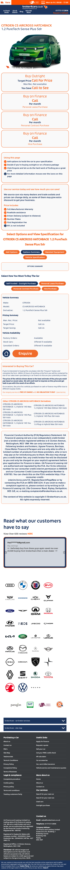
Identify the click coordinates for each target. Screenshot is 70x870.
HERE (30, 533)
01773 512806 (62, 10)
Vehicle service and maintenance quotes (51, 768)
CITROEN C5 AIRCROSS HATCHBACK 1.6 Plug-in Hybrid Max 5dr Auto (49, 423)
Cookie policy (9, 783)
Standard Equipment (54, 252)
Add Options (11, 252)
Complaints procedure (12, 779)
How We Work (28, 12)
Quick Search (15, 12)
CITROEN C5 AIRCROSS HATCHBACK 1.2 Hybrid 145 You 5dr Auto (17, 423)
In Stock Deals (6, 12)
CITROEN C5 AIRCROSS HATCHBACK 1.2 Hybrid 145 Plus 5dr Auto (17, 415)
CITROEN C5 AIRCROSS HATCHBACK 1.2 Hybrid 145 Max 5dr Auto (17, 407)
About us (7, 741)
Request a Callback (60, 13)
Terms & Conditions (11, 760)
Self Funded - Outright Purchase (21, 283)
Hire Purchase (50, 288)
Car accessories (42, 760)
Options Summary (31, 252)
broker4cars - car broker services (17, 721)
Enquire (25, 353)
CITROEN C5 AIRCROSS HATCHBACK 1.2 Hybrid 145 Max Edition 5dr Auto (50, 406)
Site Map (7, 753)
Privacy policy (9, 787)
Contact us (7, 745)
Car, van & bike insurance (45, 764)
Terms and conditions (12, 790)
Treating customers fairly (13, 794)
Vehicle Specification (35, 257)
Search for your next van (45, 798)
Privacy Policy (9, 764)
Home (38, 779)
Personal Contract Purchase (25, 288)
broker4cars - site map (13, 728)
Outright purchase (43, 805)
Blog (21, 11)
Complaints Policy (10, 768)
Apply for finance (42, 741)
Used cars (39, 802)
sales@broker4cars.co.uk (51, 820)
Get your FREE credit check (46, 753)
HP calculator (41, 757)
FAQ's (5, 749)
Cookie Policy (24, 866)
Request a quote (42, 745)
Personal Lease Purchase (52, 283)
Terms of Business (10, 772)
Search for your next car (45, 794)
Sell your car (40, 749)
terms (62, 392)
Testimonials (8, 757)
